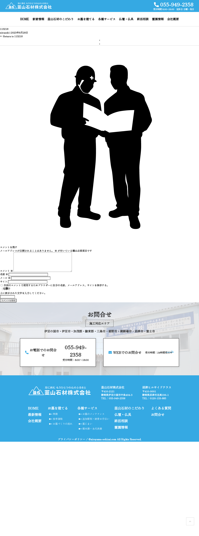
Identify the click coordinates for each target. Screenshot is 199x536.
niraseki (4, 32)
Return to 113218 (11, 36)
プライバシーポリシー (71, 443)
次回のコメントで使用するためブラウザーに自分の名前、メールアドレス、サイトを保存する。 (56, 289)
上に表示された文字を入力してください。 (23, 297)
